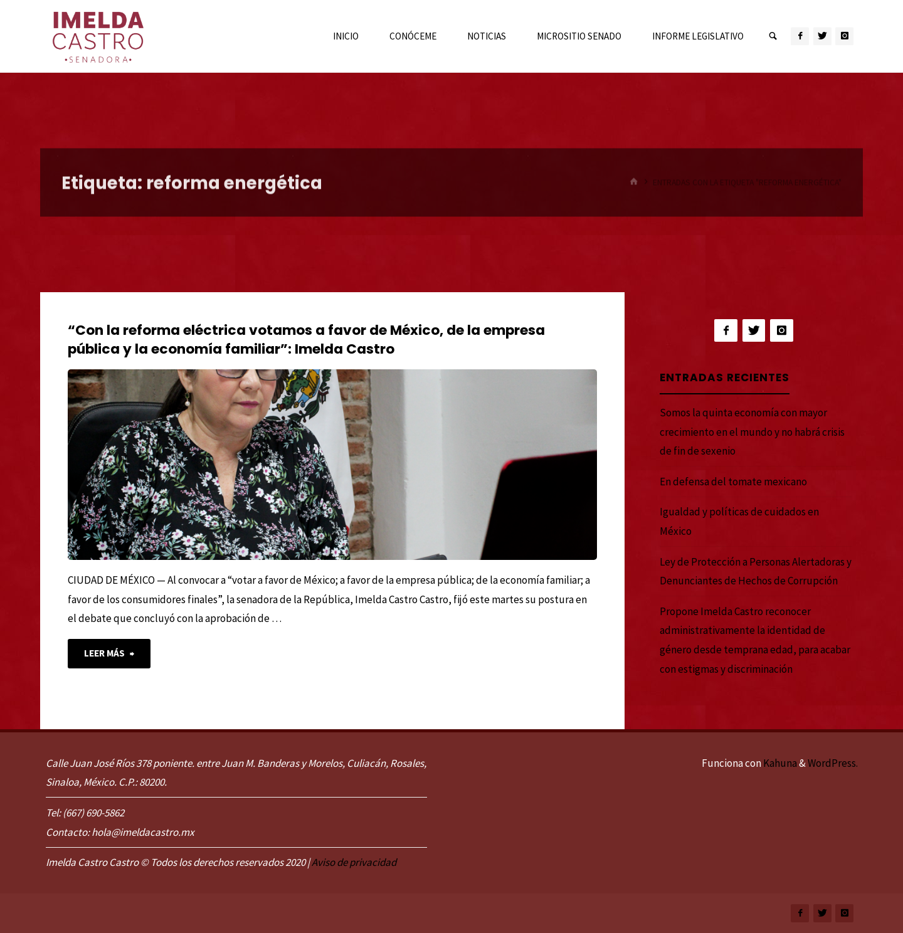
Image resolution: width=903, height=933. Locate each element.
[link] (773, 36)
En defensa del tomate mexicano (733, 481)
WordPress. (833, 763)
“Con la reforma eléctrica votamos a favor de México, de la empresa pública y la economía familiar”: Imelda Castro (306, 339)
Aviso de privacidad (354, 862)
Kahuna (779, 763)
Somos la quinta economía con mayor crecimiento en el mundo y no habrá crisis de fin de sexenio (752, 432)
